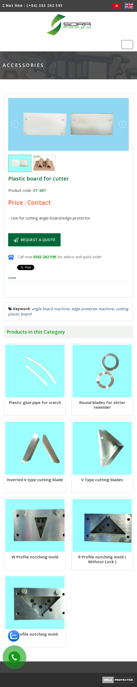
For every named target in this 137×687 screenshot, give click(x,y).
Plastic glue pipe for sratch (35, 402)
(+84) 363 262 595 (45, 5)
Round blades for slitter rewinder (102, 405)
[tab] (11, 278)
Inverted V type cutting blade (35, 479)
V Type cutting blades (102, 479)
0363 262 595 (44, 256)
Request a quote (34, 239)
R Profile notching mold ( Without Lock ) (102, 559)
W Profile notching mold (35, 556)
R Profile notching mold (35, 634)
